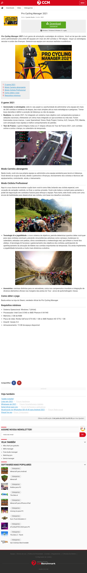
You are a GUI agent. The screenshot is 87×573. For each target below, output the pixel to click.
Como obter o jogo (12, 93)
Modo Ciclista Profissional (15, 90)
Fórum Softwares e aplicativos (33, 407)
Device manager (8, 458)
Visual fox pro (6, 412)
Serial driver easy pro (9, 407)
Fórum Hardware (23, 401)
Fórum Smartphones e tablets (31, 404)
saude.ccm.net (43, 569)
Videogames (28, 8)
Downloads (10, 8)
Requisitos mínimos (13, 95)
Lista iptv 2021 (7, 401)
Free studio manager (10, 452)
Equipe (12, 554)
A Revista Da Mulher (69, 554)
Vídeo (19, 8)
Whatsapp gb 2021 (8, 404)
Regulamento (56, 554)
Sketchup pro (7, 455)
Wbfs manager (8, 449)
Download (53, 24)
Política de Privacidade (35, 554)
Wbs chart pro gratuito (11, 446)
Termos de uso (21, 554)
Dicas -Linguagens (21, 412)
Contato (47, 554)
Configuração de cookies (43, 557)
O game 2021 (10, 85)
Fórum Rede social (55, 410)
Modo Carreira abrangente (15, 87)
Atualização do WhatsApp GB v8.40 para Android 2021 (23, 410)
